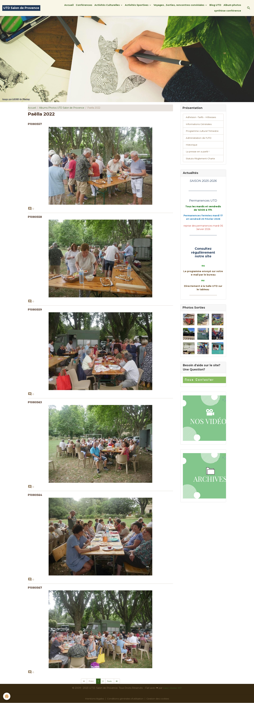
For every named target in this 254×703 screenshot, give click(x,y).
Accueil (69, 5)
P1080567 (35, 587)
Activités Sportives (137, 5)
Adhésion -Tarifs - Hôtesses (201, 117)
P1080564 (35, 495)
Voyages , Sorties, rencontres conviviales (179, 5)
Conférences (84, 5)
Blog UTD (215, 5)
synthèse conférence (227, 10)
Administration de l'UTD (199, 138)
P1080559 (35, 309)
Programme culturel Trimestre (203, 131)
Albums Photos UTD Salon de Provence (61, 107)
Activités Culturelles (107, 5)
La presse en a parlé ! (197, 152)
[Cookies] (7, 696)
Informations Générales (199, 124)
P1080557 (35, 124)
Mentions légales (94, 698)
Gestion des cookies (158, 698)
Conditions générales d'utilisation (125, 698)
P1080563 (35, 402)
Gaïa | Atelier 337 (172, 688)
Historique (191, 145)
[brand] (21, 8)
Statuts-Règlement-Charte (201, 159)
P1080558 (35, 216)
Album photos (232, 5)
